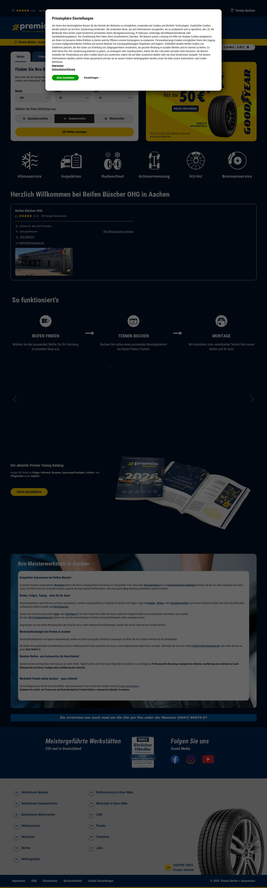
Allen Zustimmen (65, 77)
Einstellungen (92, 77)
